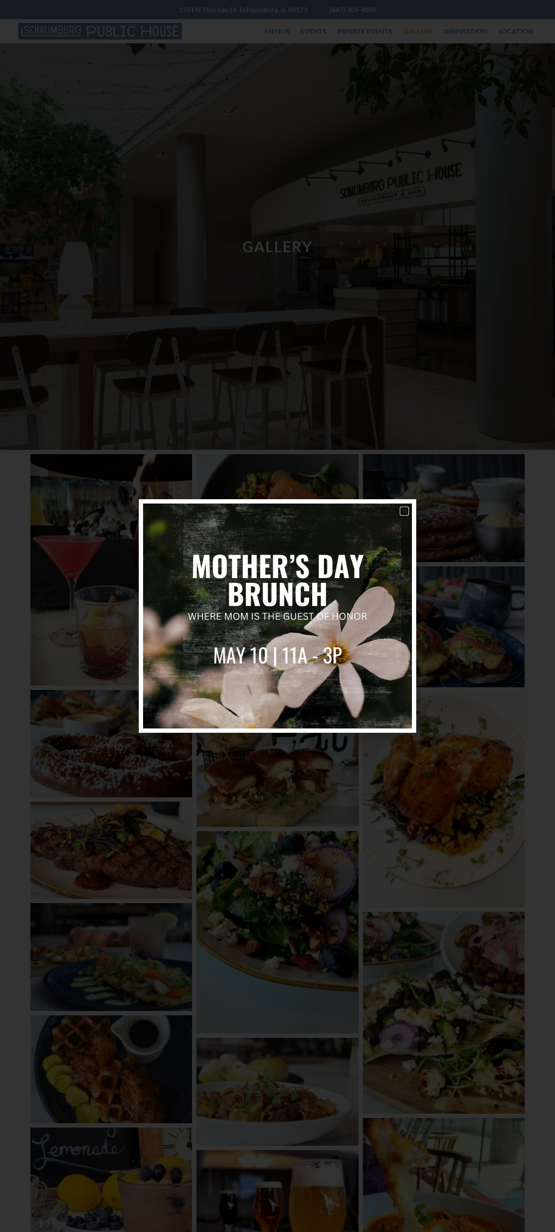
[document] (277, 616)
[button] (404, 511)
